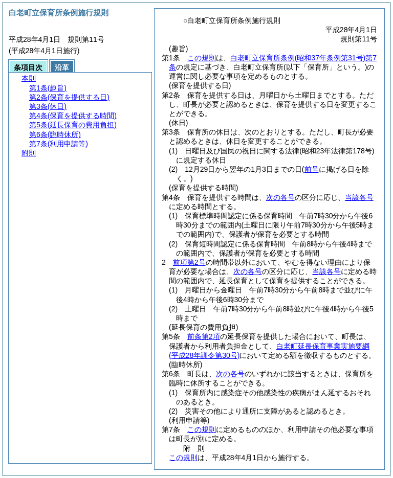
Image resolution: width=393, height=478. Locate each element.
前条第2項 (203, 336)
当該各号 (359, 197)
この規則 (201, 58)
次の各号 (280, 197)
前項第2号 (189, 262)
